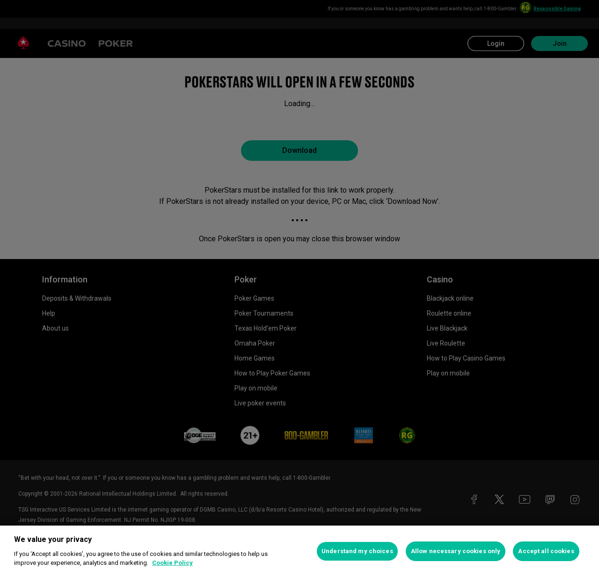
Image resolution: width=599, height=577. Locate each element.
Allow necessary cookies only (456, 551)
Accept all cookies (546, 551)
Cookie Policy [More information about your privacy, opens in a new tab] (172, 562)
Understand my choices (357, 551)
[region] (299, 551)
